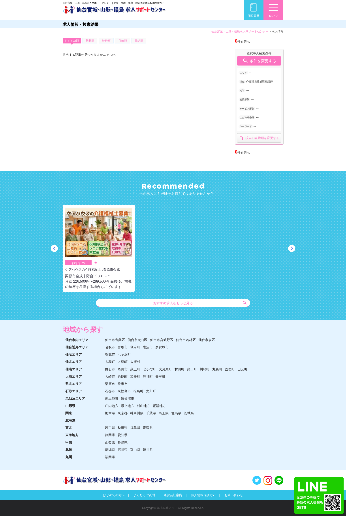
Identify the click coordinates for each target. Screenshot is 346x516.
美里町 (160, 376)
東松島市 (124, 391)
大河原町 (165, 369)
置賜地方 (159, 406)
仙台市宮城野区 (161, 340)
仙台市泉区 (206, 340)
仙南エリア (73, 369)
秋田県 (123, 428)
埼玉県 (164, 413)
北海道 (70, 420)
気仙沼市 (127, 398)
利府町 (135, 347)
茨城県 (189, 413)
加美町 (135, 376)
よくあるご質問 (144, 495)
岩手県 (110, 428)
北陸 (68, 450)
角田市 (123, 369)
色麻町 (123, 376)
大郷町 (123, 362)
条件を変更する (259, 61)
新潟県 (110, 450)
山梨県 (110, 442)
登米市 (123, 384)
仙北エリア (73, 362)
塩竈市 (110, 354)
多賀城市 (162, 347)
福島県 (135, 428)
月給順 (122, 40)
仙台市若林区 (186, 340)
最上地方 (127, 406)
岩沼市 (148, 347)
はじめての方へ (114, 495)
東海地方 (72, 435)
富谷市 (123, 347)
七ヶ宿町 (149, 369)
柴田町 (192, 369)
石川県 (123, 450)
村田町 (179, 369)
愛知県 (123, 435)
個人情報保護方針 (203, 495)
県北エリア (73, 384)
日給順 (139, 40)
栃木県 (110, 413)
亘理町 (230, 369)
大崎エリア (73, 376)
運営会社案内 (173, 495)
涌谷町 (148, 376)
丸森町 (217, 369)
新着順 (90, 40)
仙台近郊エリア (76, 347)
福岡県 (110, 457)
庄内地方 (111, 406)
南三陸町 (111, 398)
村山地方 (143, 406)
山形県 (70, 406)
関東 (68, 413)
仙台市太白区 (137, 340)
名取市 (110, 347)
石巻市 (110, 391)
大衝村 (135, 362)
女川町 (151, 391)
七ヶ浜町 (124, 354)
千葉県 (151, 413)
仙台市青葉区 (115, 340)
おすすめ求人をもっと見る (200, 302)
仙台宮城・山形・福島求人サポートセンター (240, 31)
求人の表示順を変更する (259, 138)
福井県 (148, 450)
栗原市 (110, 384)
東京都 (123, 413)
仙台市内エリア (76, 340)
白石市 (110, 369)
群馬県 (176, 413)
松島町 (138, 391)
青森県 (148, 428)
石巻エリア (73, 391)
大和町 (110, 362)
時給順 (106, 40)
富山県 (135, 450)
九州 (68, 457)
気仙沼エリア (75, 398)
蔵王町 (135, 369)
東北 (68, 428)
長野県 (123, 442)
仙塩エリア (73, 354)
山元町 (242, 369)
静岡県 (110, 435)
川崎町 (205, 369)
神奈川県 (136, 413)
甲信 (68, 442)
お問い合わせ (233, 495)
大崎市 (110, 376)
